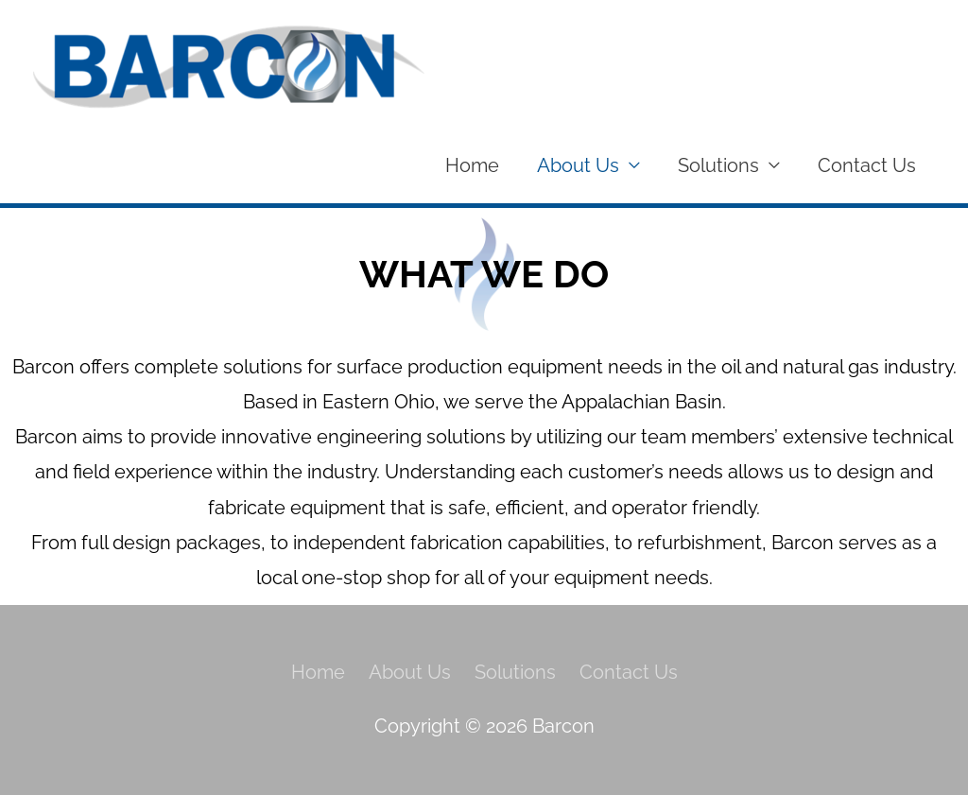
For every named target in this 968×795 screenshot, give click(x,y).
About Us (578, 165)
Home (472, 165)
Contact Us (867, 165)
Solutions (718, 165)
